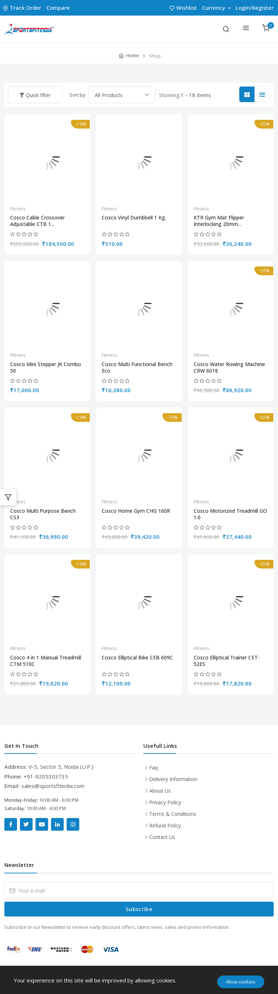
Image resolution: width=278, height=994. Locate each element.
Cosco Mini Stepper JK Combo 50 (45, 367)
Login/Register (255, 7)
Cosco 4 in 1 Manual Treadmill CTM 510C (45, 660)
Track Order (22, 7)
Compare (58, 7)
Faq (153, 767)
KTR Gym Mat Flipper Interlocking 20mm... (219, 220)
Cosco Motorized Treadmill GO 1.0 (230, 514)
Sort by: (78, 95)
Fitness (18, 208)
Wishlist (184, 7)
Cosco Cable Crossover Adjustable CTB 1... (37, 220)
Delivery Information (173, 779)
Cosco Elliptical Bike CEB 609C (137, 657)
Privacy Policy (165, 802)
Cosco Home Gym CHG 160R (136, 511)
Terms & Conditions (172, 813)
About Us (160, 790)
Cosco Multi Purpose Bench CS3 (43, 514)
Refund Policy (165, 825)
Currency (216, 7)
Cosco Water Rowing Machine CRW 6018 (229, 367)
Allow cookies (241, 981)
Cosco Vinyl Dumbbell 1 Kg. (134, 217)
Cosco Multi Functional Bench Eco (137, 367)
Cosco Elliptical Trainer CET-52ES (227, 660)
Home (132, 55)
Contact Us (162, 837)
